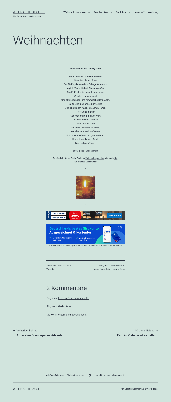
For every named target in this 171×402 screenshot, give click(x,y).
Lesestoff (139, 12)
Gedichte (121, 12)
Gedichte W (119, 265)
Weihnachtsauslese (29, 12)
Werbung (153, 12)
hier (116, 158)
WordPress (152, 388)
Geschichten (101, 12)
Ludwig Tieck (119, 269)
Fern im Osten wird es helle (73, 298)
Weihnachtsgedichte (94, 158)
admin (53, 269)
